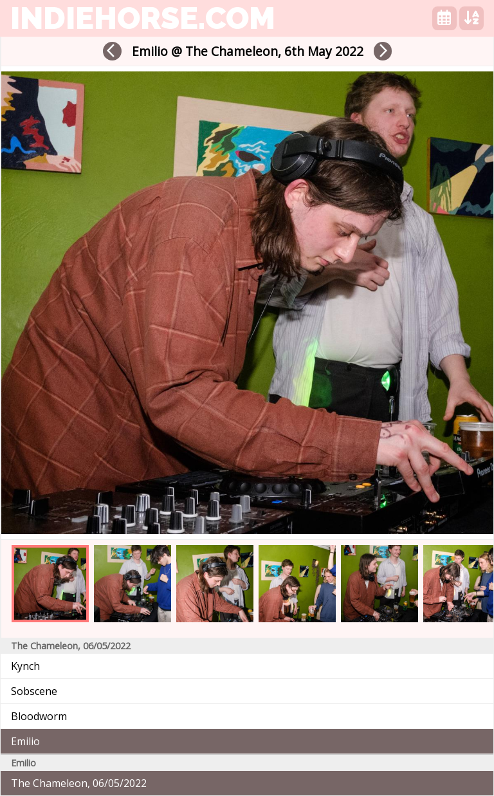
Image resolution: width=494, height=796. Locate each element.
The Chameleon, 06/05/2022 (79, 783)
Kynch (25, 666)
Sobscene (34, 691)
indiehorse (142, 18)
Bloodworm (39, 716)
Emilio (25, 741)
